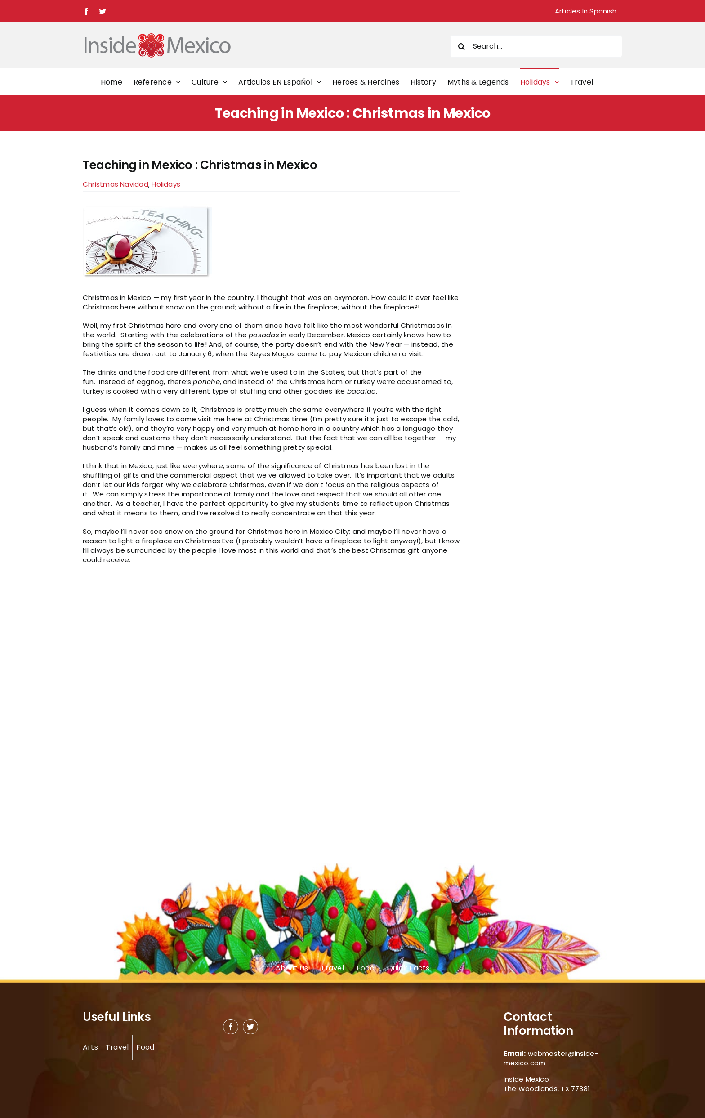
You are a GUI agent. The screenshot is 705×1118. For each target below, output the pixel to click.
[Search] (461, 46)
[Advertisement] (529, 293)
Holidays (166, 184)
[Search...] (536, 46)
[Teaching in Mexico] (271, 241)
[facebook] (230, 1026)
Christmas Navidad (115, 184)
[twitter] (250, 1026)
